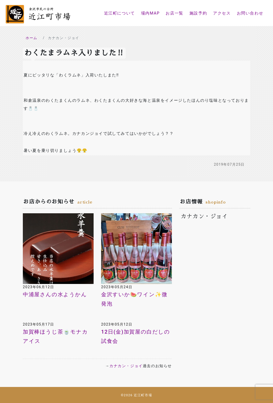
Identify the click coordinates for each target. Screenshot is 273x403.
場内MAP (150, 13)
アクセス (222, 13)
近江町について (119, 13)
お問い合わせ (250, 13)
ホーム (31, 38)
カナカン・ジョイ (126, 366)
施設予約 (198, 13)
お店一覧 (174, 13)
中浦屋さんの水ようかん (55, 294)
